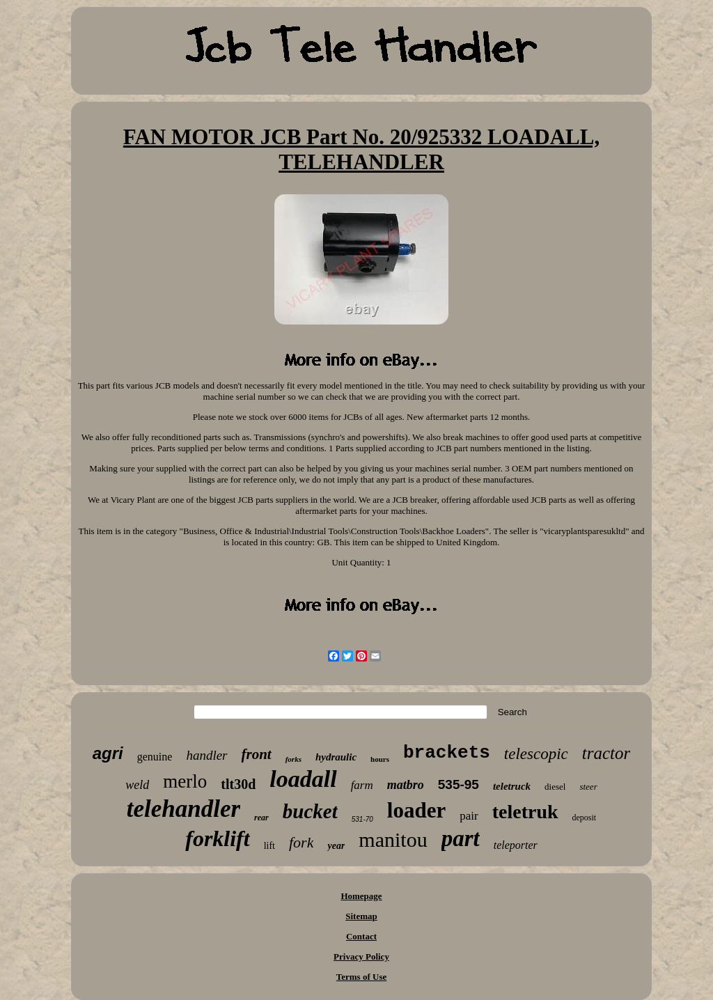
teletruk (525, 811)
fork (301, 842)
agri (108, 753)
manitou (393, 839)
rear (261, 817)
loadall (302, 779)
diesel (554, 786)
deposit (584, 817)
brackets (446, 752)
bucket (310, 811)
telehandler (183, 808)
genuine (155, 757)
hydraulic (335, 757)
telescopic (536, 754)
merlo (185, 781)
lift (269, 846)
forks (293, 759)
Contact (361, 936)
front (257, 754)
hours (379, 759)
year (336, 846)
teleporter (516, 845)
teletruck (512, 786)
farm (362, 785)
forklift (217, 838)
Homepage (361, 896)
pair (469, 815)
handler (206, 755)
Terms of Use (361, 976)
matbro (405, 785)
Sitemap (361, 916)
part (460, 838)
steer (588, 786)
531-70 (362, 819)
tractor (606, 753)
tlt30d (238, 784)
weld (137, 785)
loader (416, 810)
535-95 (458, 784)
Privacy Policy (361, 956)
